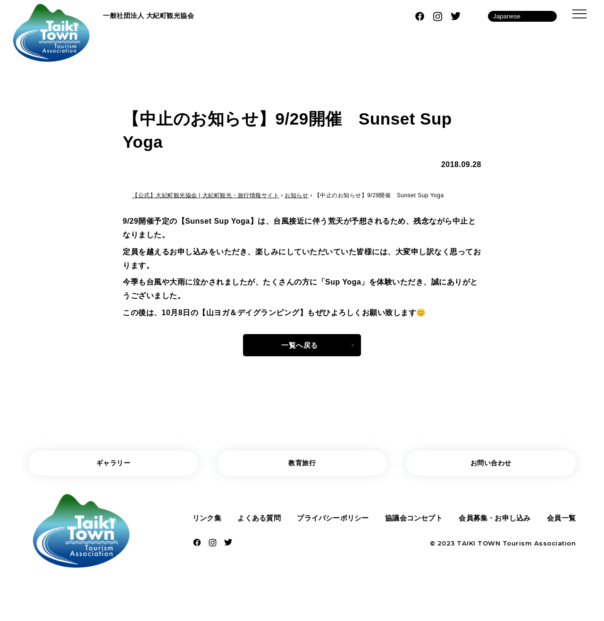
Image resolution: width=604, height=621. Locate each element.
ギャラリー (113, 466)
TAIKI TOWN (478, 549)
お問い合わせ (491, 466)
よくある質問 (258, 522)
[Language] (522, 16)
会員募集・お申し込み (494, 522)
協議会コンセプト (413, 522)
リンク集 (208, 522)
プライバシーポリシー (332, 522)
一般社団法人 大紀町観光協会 (154, 16)
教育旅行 (302, 466)
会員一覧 (560, 522)
